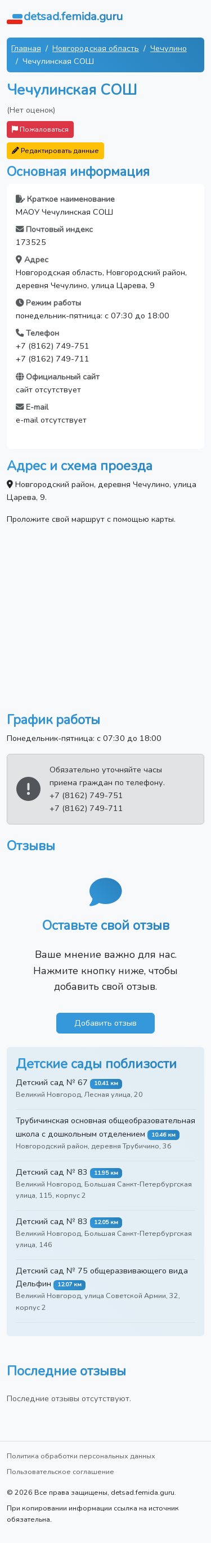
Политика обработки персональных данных (81, 1456)
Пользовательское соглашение (60, 1471)
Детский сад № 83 (52, 1172)
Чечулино (168, 48)
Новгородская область (95, 48)
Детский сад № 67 (52, 1082)
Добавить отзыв (105, 1022)
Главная (26, 48)
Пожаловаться (40, 129)
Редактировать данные (55, 150)
